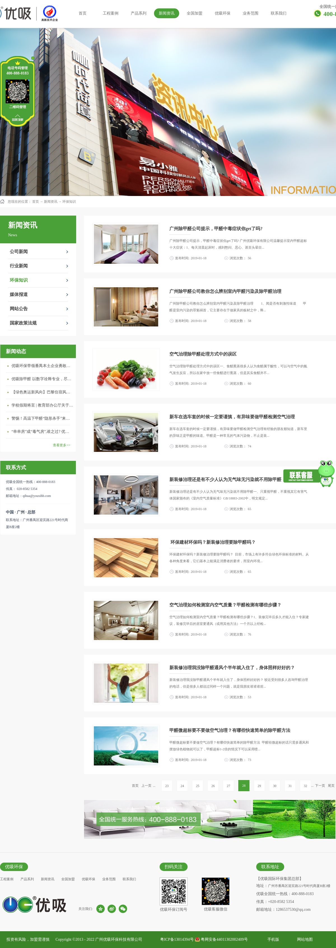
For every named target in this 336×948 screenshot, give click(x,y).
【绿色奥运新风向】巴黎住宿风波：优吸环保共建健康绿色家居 (42, 392)
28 (244, 786)
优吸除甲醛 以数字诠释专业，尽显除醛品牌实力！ (42, 379)
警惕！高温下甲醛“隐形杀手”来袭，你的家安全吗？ (42, 418)
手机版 (272, 939)
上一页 (146, 786)
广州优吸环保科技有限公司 (118, 939)
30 (274, 786)
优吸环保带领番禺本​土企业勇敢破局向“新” (42, 366)
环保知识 (69, 202)
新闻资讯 (50, 202)
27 (228, 786)
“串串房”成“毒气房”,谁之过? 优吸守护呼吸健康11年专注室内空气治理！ (42, 431)
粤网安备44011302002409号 (224, 939)
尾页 (331, 786)
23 (167, 786)
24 (182, 786)
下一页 (320, 786)
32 (305, 786)
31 (290, 786)
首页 (83, 13)
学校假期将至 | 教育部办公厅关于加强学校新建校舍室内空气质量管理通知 (42, 405)
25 (197, 786)
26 (213, 786)
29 (259, 786)
